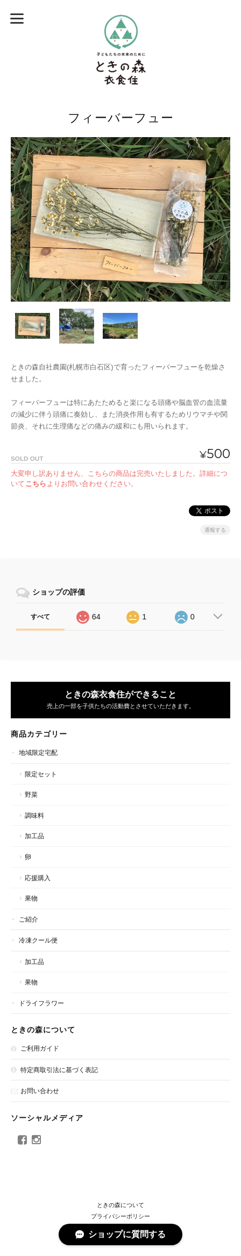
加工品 (34, 835)
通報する (215, 530)
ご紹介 (28, 919)
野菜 (31, 794)
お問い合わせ (39, 1090)
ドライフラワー (41, 1003)
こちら (35, 484)
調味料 (34, 815)
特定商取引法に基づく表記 (59, 1069)
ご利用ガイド (39, 1048)
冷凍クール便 (38, 940)
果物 (31, 898)
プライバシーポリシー (120, 1216)
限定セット (41, 773)
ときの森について (120, 1205)
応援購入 (38, 877)
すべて (40, 616)
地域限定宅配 (38, 752)
